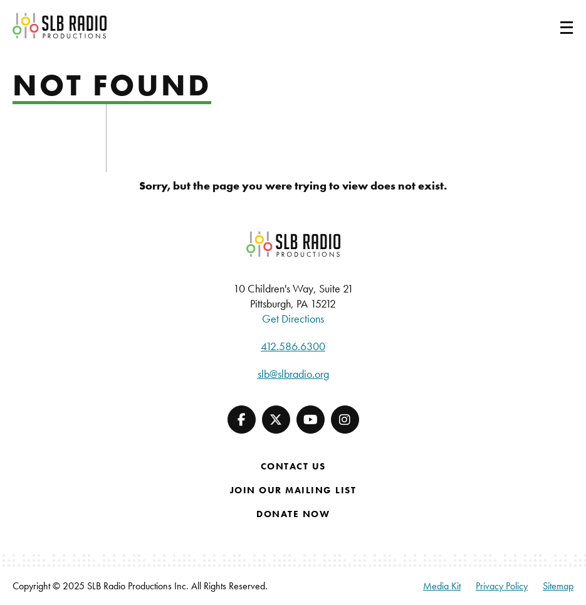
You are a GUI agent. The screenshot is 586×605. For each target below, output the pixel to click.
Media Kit (442, 585)
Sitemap (558, 585)
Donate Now (293, 514)
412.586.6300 (293, 346)
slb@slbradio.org (293, 374)
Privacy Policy (502, 585)
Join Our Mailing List (293, 490)
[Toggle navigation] (551, 26)
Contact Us (293, 466)
